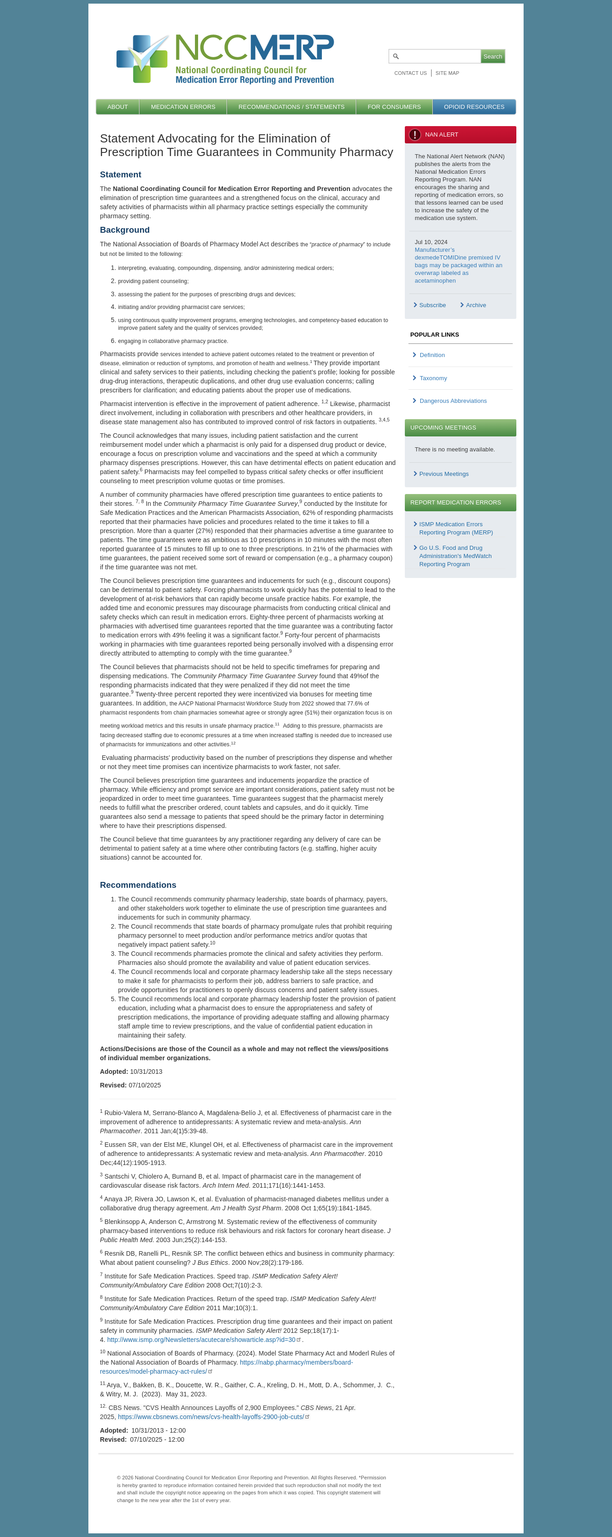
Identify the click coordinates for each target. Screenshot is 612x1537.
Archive (476, 305)
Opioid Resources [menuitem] (474, 106)
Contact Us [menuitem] (410, 73)
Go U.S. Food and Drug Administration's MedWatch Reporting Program (455, 556)
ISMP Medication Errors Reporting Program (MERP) (456, 528)
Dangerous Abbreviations (453, 400)
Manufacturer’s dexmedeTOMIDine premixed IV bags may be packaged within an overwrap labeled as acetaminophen (458, 265)
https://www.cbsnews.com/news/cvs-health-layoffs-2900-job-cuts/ (214, 1416)
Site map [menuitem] (447, 73)
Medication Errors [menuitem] (183, 106)
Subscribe (432, 305)
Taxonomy (433, 378)
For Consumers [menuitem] (394, 106)
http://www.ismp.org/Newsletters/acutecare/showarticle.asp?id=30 (204, 1339)
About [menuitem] (117, 106)
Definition (432, 355)
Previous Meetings (444, 473)
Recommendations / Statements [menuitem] (291, 106)
